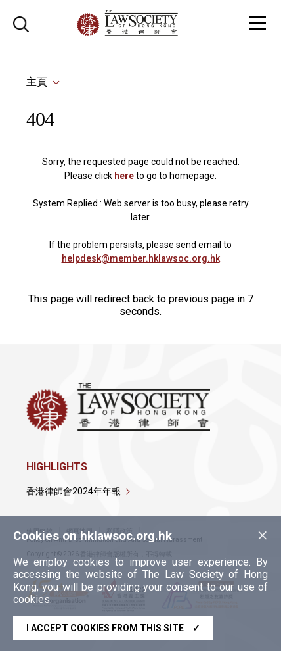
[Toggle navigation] (257, 23)
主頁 (36, 82)
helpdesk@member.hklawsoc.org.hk (141, 258)
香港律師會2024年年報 (73, 491)
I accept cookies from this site (113, 628)
